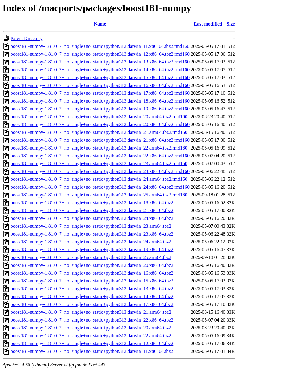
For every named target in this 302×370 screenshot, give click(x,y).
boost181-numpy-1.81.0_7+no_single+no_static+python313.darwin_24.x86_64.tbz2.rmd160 (100, 187)
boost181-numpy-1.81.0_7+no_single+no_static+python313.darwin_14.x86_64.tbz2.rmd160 (100, 69)
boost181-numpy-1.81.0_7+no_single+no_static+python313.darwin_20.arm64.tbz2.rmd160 (99, 116)
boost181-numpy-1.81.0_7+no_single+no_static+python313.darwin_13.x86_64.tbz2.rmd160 (100, 61)
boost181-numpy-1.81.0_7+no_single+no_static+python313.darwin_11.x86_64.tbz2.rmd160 (100, 46)
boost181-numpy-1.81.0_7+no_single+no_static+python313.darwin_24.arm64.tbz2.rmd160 (99, 179)
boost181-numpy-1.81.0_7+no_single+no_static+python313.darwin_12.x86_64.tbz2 (92, 343)
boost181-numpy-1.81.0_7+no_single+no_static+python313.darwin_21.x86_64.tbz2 (92, 210)
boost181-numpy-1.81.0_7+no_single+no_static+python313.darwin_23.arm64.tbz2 (91, 226)
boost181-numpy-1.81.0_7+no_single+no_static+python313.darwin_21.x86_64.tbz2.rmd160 (100, 140)
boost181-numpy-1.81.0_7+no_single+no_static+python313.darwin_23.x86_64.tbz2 (92, 233)
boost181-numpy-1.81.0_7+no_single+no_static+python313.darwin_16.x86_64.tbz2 (92, 273)
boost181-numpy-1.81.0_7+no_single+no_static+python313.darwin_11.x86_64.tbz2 (92, 351)
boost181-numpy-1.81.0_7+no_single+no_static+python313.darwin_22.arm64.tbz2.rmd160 (99, 147)
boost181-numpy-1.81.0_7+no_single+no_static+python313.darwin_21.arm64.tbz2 (91, 312)
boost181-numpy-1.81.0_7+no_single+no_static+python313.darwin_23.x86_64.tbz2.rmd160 (100, 171)
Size (230, 23)
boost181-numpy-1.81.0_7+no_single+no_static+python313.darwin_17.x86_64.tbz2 (92, 304)
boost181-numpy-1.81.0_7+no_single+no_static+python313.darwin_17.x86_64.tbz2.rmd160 (100, 93)
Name (100, 23)
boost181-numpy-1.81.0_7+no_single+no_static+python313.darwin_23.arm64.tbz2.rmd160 (99, 163)
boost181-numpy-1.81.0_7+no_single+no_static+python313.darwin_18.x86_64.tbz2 (92, 202)
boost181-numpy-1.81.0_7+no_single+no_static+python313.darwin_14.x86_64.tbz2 (92, 296)
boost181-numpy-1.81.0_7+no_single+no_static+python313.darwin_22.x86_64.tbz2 (92, 319)
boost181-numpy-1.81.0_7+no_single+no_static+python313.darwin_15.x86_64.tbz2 (92, 280)
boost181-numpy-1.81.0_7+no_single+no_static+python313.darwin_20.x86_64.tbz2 (92, 265)
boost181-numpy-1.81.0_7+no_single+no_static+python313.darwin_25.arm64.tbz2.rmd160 (99, 194)
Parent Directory (26, 38)
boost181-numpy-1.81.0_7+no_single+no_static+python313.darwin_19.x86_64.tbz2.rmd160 (100, 108)
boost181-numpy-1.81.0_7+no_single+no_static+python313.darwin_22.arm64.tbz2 (91, 335)
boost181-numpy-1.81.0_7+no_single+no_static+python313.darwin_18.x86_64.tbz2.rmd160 (100, 100)
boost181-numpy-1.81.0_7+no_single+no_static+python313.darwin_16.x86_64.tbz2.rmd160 (100, 85)
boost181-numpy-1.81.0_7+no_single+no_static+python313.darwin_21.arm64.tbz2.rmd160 (99, 132)
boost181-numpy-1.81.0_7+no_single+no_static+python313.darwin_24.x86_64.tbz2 (92, 218)
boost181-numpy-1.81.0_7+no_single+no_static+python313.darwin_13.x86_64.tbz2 (92, 288)
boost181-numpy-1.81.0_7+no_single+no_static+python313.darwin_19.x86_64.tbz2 (92, 249)
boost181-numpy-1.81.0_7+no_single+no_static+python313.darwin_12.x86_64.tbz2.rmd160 (100, 54)
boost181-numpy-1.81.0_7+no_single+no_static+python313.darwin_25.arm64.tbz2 (91, 257)
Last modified (208, 23)
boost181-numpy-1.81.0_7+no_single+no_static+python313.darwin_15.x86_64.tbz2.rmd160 (100, 77)
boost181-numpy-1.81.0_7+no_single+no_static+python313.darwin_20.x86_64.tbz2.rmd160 (100, 124)
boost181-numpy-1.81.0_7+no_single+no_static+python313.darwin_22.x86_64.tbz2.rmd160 (100, 155)
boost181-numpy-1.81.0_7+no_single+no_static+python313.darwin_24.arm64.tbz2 (91, 241)
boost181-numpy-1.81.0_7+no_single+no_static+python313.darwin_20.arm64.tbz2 (91, 327)
